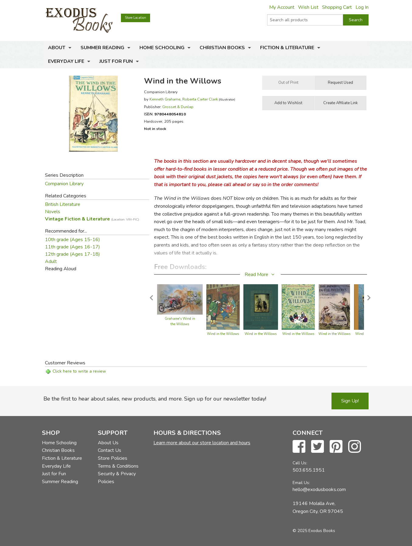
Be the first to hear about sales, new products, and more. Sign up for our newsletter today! (154, 398)
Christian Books (222, 47)
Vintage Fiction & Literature (92, 219)
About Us (108, 442)
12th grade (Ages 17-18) (72, 254)
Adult (51, 261)
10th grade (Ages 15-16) (72, 239)
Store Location (135, 17)
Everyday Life (66, 61)
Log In (362, 7)
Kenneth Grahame (164, 99)
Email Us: (301, 483)
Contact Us (109, 450)
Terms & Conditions (118, 466)
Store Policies (112, 458)
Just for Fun (116, 61)
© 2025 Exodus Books (314, 531)
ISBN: (165, 114)
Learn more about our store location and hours (201, 442)
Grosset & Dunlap (178, 106)
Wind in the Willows (223, 334)
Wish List (308, 7)
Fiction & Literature (287, 47)
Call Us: (300, 463)
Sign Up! (350, 401)
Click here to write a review (79, 371)
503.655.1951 (309, 470)
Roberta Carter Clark (200, 99)
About (56, 47)
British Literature (62, 204)
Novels (52, 211)
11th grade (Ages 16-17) (72, 247)
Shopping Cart (337, 7)
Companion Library (64, 183)
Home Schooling (161, 47)
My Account (281, 7)
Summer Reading (102, 47)
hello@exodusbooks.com (319, 489)
